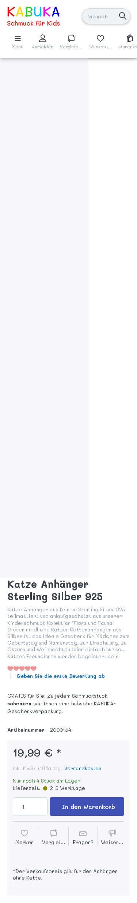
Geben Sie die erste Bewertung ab (60, 675)
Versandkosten (82, 768)
